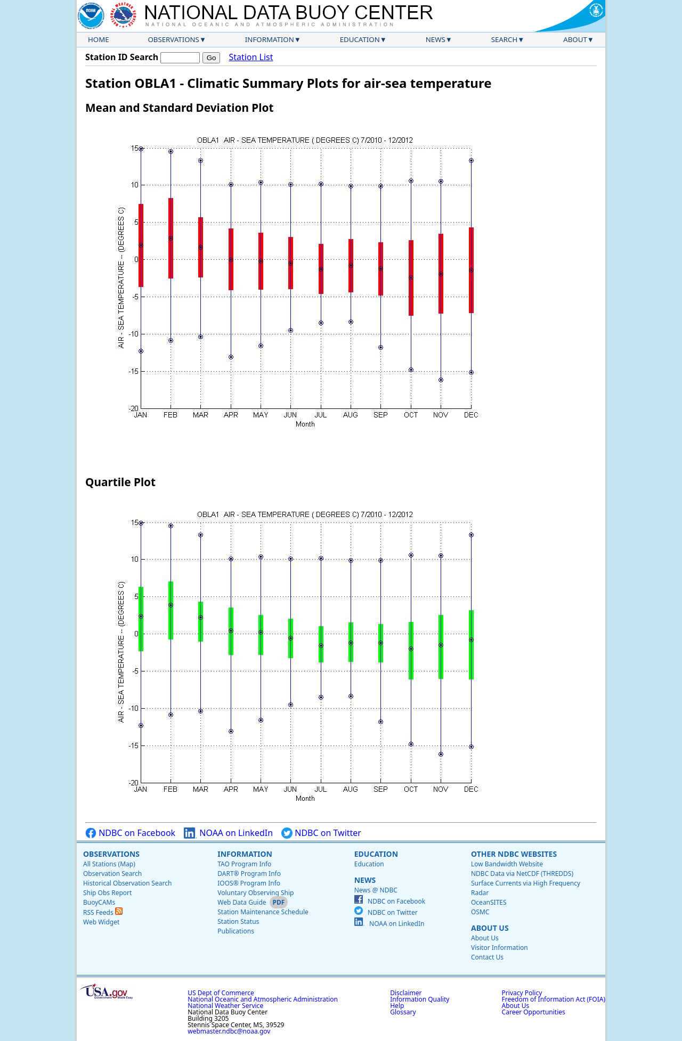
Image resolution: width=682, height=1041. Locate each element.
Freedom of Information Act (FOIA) (553, 999)
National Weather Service (225, 1005)
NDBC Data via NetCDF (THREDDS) (522, 873)
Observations (173, 39)
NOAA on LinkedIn (228, 833)
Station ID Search (121, 57)
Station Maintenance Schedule (262, 911)
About (575, 39)
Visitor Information (499, 947)
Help (397, 1005)
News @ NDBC (375, 890)
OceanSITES (489, 902)
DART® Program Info (249, 873)
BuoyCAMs (99, 902)
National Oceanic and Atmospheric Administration (263, 999)
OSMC (480, 911)
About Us (490, 928)
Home (98, 39)
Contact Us (487, 957)
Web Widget (101, 922)
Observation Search (112, 873)
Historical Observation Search (127, 883)
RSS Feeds (103, 912)
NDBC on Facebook (130, 833)
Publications (235, 931)
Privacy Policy (522, 992)
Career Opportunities (533, 1012)
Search (504, 39)
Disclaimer (405, 992)
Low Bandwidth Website (507, 863)
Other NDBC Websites (514, 854)
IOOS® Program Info (248, 883)
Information (269, 39)
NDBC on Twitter (321, 833)
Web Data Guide (241, 902)
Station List (251, 57)
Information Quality (419, 999)
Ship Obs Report (107, 892)
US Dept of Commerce (221, 992)
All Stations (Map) (109, 863)
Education (360, 39)
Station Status (238, 921)
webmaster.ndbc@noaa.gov (229, 1031)
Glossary (403, 1012)
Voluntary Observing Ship (255, 892)
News (435, 39)
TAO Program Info (244, 863)
